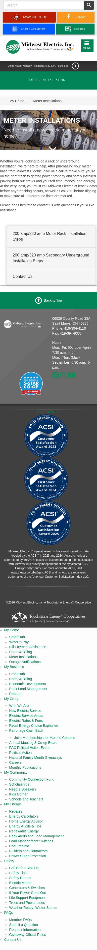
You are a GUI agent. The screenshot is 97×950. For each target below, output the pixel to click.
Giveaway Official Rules (27, 935)
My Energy (12, 804)
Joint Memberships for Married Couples (44, 738)
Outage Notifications (25, 662)
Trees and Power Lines (27, 903)
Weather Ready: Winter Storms (33, 908)
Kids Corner (18, 794)
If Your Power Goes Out (27, 893)
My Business (14, 667)
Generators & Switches (27, 888)
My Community (15, 772)
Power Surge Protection (27, 856)
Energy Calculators (24, 816)
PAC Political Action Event (29, 748)
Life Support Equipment (27, 898)
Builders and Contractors (28, 851)
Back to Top (53, 300)
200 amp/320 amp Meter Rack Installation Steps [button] (49, 236)
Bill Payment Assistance (27, 647)
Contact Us (12, 940)
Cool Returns (19, 846)
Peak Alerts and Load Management (36, 836)
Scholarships (19, 784)
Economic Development (27, 684)
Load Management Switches (31, 841)
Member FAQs (20, 920)
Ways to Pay (19, 642)
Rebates (15, 694)
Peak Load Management (28, 689)
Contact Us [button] (22, 277)
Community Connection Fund (31, 779)
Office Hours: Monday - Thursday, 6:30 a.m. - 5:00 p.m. (38, 65)
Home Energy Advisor (26, 821)
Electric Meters (20, 883)
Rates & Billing (20, 652)
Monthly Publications (25, 767)
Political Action (20, 753)
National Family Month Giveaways (35, 758)
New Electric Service (25, 711)
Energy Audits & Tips (25, 826)
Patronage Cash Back (26, 730)
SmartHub (17, 637)
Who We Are (19, 706)
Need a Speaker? (22, 789)
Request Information (25, 930)
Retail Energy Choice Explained (33, 726)
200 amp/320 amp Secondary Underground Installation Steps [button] (51, 258)
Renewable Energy (24, 831)
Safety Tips (17, 873)
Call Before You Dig (24, 868)
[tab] (51, 237)
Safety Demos (20, 878)
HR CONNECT (48, 412)
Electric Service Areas (26, 716)
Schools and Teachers (26, 799)
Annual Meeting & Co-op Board (33, 743)
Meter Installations (23, 657)
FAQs (8, 913)
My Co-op (11, 699)
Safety (9, 861)
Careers (15, 762)
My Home (11, 630)
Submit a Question (23, 925)
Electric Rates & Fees (26, 721)
